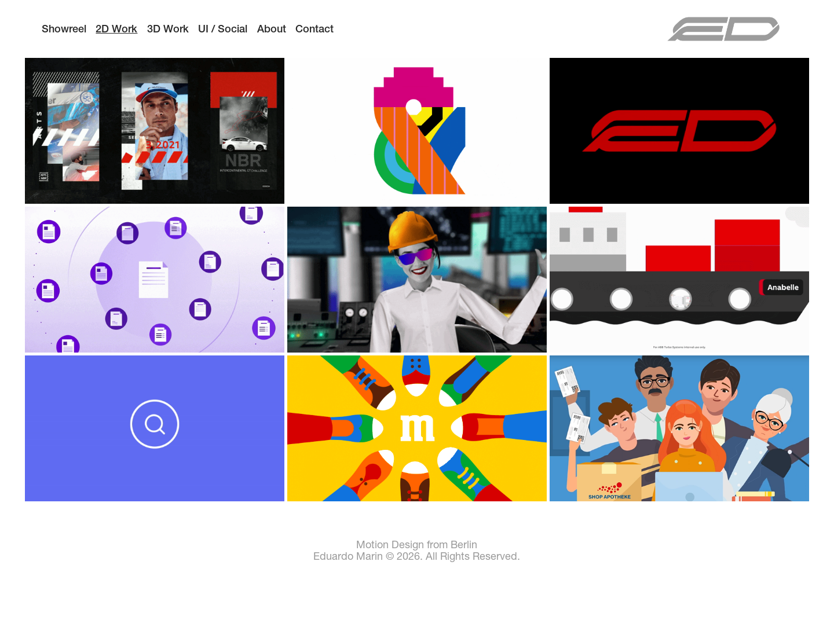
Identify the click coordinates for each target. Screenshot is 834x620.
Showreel (64, 28)
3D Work (168, 28)
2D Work (116, 28)
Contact (314, 28)
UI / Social (222, 28)
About (271, 28)
